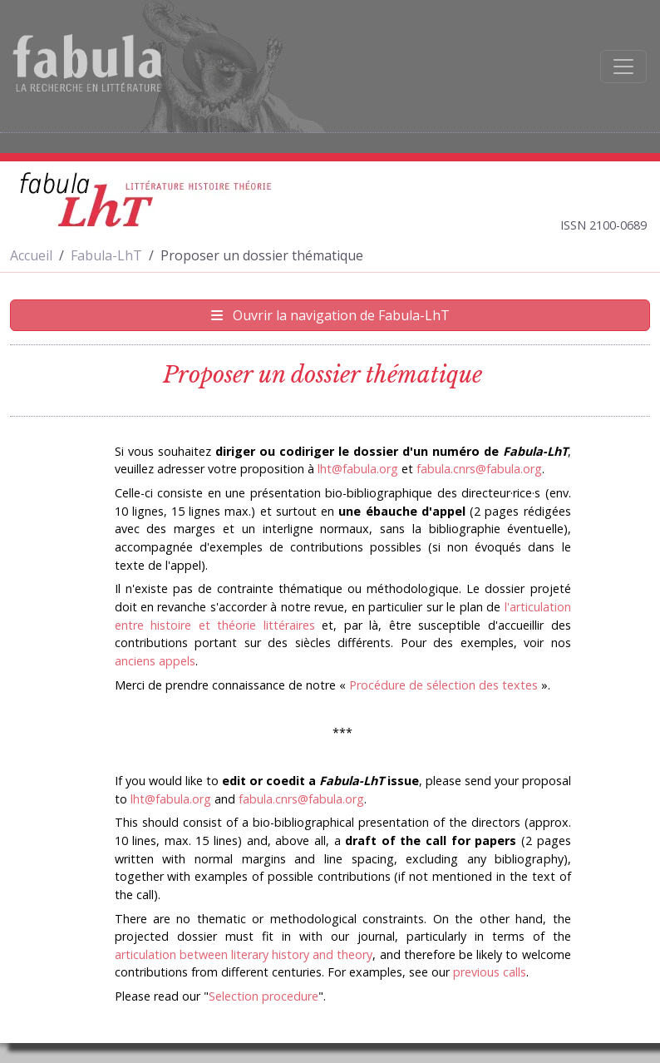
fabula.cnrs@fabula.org (479, 469)
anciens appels (155, 661)
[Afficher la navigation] (623, 66)
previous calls (489, 972)
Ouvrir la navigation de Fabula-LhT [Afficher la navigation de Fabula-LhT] (330, 315)
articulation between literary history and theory (244, 954)
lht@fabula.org (358, 469)
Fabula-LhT (106, 255)
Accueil (31, 255)
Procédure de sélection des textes (443, 685)
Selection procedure (263, 996)
